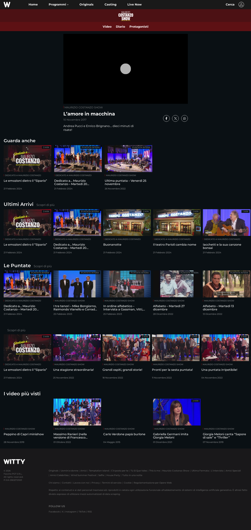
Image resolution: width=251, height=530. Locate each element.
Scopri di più (45, 205)
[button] (58, 4)
